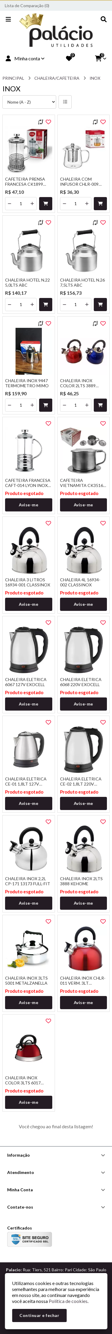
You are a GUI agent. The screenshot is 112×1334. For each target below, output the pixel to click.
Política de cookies (68, 1301)
